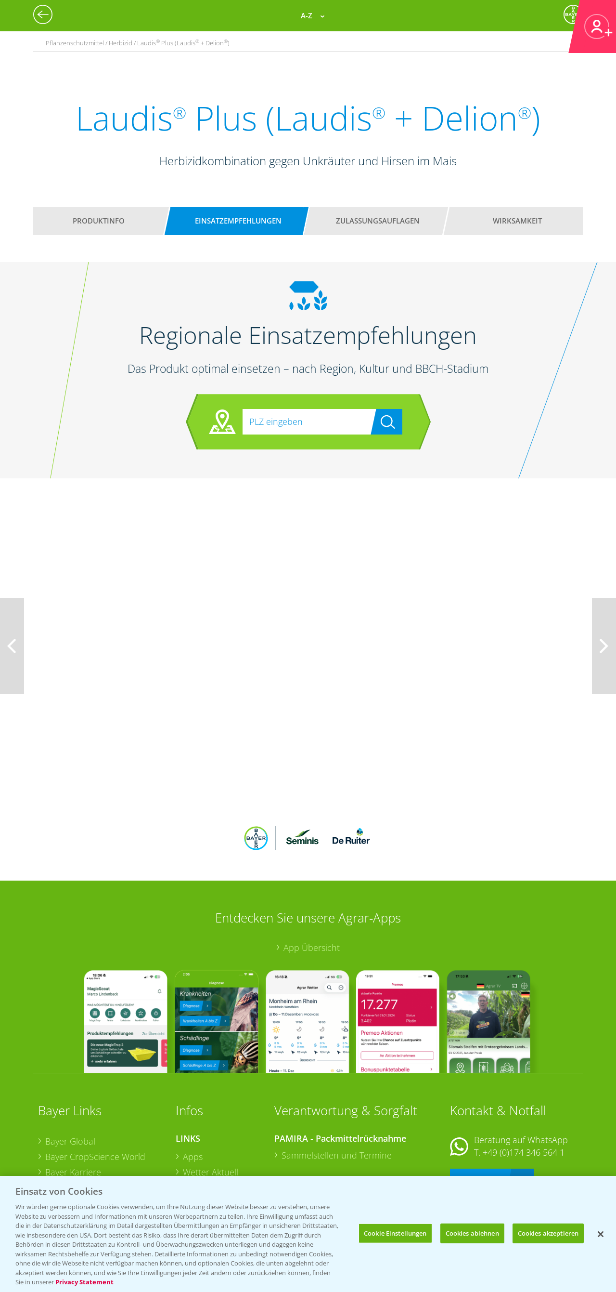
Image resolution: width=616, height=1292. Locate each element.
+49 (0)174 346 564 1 (524, 1089)
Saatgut (198, 1169)
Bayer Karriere (73, 1108)
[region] (308, 1234)
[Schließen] (600, 1234)
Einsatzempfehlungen (238, 220)
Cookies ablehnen (472, 1232)
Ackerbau (201, 1154)
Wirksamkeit (517, 220)
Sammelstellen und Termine (337, 1092)
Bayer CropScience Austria (97, 1124)
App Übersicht (311, 884)
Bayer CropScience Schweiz (99, 1139)
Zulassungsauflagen (378, 220)
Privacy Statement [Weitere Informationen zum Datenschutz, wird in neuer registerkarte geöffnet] (84, 1282)
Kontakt (478, 1114)
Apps (193, 1093)
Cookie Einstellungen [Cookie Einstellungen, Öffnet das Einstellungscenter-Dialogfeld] (395, 1232)
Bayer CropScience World (95, 1093)
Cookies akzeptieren (548, 1232)
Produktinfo (99, 220)
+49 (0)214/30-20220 (523, 1157)
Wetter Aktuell (210, 1109)
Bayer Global (70, 1078)
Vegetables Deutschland (92, 1169)
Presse (58, 1154)
